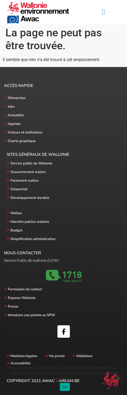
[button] (103, 12)
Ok (65, 387)
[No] (118, 377)
